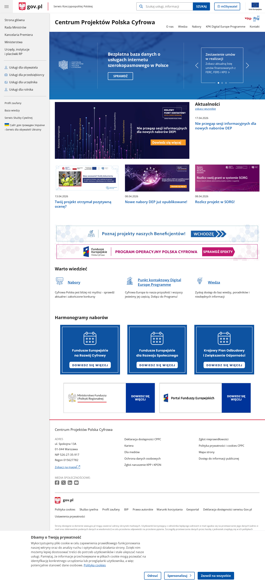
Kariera (128, 446)
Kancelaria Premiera (19, 35)
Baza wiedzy (12, 110)
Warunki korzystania (170, 509)
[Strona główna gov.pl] (31, 6)
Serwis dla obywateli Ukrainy (25, 127)
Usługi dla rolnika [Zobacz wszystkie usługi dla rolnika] (19, 89)
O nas (170, 26)
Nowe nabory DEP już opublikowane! (156, 201)
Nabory (196, 26)
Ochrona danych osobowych (142, 458)
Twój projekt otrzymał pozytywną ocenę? (83, 204)
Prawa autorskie (143, 509)
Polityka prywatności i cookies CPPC (221, 446)
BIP (126, 509)
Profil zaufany (13, 103)
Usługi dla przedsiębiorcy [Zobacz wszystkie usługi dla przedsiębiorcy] (24, 75)
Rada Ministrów (15, 27)
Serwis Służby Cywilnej (19, 117)
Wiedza (182, 26)
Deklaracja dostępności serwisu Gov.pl (227, 509)
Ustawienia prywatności (70, 516)
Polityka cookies (65, 509)
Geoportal (192, 509)
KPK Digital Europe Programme (225, 26)
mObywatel (228, 7)
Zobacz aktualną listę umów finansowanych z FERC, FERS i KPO (222, 63)
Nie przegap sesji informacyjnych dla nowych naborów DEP (225, 125)
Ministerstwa (13, 42)
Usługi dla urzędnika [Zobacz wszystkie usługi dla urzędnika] (21, 82)
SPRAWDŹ (120, 76)
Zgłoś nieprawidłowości (214, 439)
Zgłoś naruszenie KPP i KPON (142, 465)
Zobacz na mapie (67, 467)
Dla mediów (132, 452)
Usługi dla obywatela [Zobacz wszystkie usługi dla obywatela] (21, 67)
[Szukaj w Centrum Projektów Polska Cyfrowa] (164, 6)
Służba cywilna (89, 509)
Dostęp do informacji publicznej (219, 458)
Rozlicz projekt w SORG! (215, 201)
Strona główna (19, 20)
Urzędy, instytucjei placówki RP (17, 51)
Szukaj (201, 6)
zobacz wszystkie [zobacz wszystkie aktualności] (205, 108)
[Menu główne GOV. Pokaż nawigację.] (6, 6)
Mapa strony (207, 452)
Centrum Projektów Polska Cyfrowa (105, 22)
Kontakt (254, 26)
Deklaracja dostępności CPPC (142, 439)
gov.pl (64, 500)
